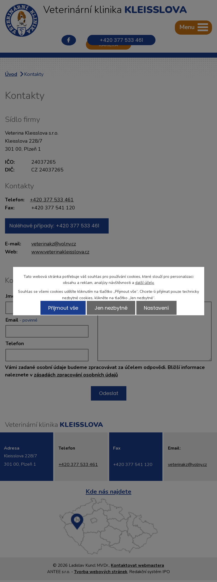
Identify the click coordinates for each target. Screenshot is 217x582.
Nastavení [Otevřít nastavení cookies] (157, 307)
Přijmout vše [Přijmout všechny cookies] (62, 307)
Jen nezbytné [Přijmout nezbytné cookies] (111, 307)
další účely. (144, 282)
